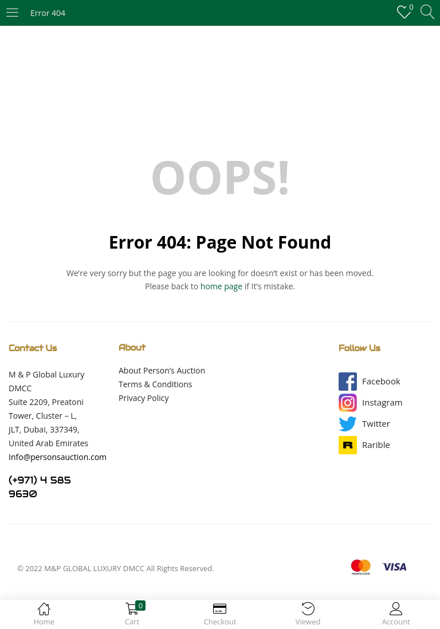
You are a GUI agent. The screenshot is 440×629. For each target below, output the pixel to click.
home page (221, 286)
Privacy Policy (143, 397)
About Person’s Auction (162, 370)
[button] (381, 381)
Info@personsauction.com (58, 456)
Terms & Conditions (155, 384)
